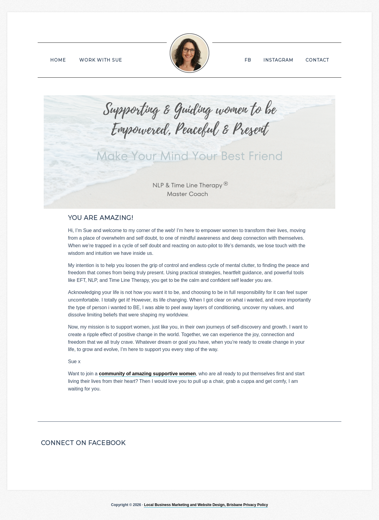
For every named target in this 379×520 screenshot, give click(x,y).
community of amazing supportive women (147, 373)
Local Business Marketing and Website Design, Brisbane (193, 505)
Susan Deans (189, 53)
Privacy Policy (255, 505)
